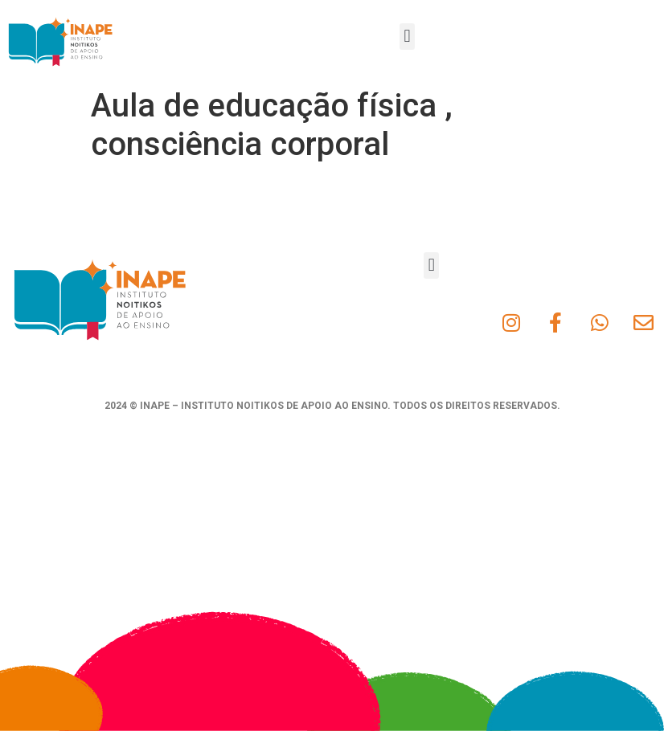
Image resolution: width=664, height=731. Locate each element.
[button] (407, 36)
